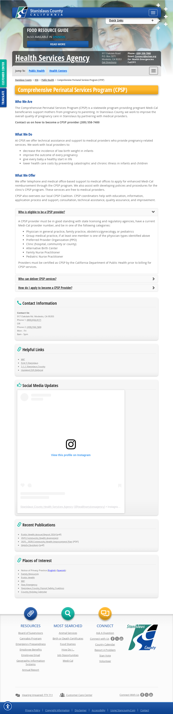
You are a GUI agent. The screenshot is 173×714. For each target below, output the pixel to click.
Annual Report (30, 670)
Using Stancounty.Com (122, 699)
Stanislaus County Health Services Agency (46, 506)
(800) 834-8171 (34, 319)
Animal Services (68, 633)
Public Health (37, 71)
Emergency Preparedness (31, 644)
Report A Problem (105, 650)
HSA (36, 80)
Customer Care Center (79, 684)
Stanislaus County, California (90, 710)
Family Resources (30, 573)
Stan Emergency (29, 584)
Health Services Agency (52, 57)
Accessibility (98, 699)
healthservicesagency (90, 506)
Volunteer (105, 661)
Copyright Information (57, 699)
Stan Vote (105, 655)
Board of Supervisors (30, 633)
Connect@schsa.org (145, 56)
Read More (57, 44)
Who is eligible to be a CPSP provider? (41, 212)
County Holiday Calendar (34, 591)
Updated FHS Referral (32, 370)
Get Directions (109, 62)
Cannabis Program (31, 638)
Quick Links (116, 20)
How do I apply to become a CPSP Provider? (45, 288)
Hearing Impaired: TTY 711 (37, 684)
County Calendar (105, 644)
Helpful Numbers (30, 545)
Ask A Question (105, 633)
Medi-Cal (68, 660)
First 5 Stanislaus (29, 362)
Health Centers (58, 71)
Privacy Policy (32, 699)
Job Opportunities (67, 655)
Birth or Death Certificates (68, 638)
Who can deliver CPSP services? (37, 279)
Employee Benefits (31, 649)
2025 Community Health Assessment (39, 538)
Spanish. (59, 37)
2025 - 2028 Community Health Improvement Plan (46, 541)
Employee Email (30, 655)
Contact (144, 699)
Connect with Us (99, 638)
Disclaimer (81, 699)
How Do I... (68, 649)
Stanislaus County (23, 80)
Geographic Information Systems (30, 662)
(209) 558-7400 (34, 327)
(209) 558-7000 (143, 53)
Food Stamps (68, 644)
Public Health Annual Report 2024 (38, 534)
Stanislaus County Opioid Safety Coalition (42, 588)
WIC (23, 359)
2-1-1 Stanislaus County (33, 366)
